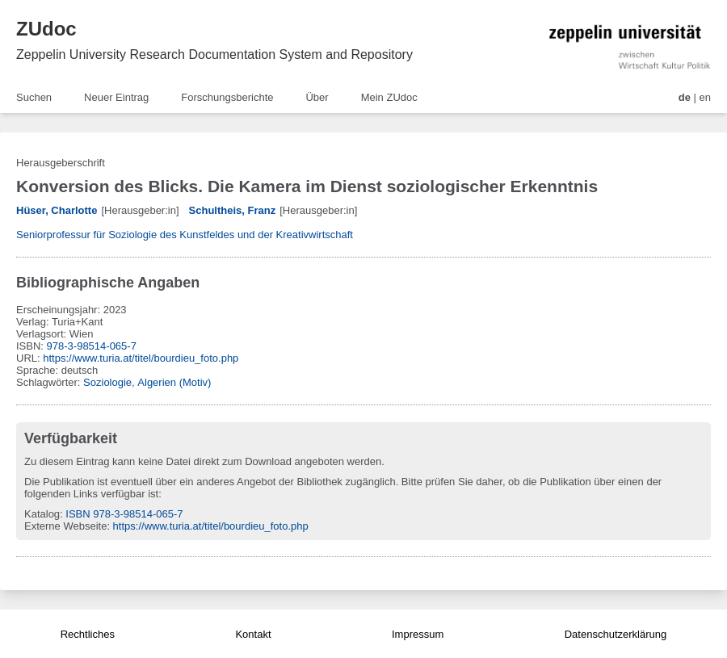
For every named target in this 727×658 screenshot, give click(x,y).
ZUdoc (46, 29)
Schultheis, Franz (232, 210)
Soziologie (107, 382)
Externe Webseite (65, 526)
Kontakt (253, 634)
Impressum (417, 634)
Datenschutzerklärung (615, 634)
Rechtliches (88, 634)
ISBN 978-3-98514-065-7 (124, 514)
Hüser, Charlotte (56, 210)
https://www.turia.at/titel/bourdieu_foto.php (140, 358)
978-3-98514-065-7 (92, 346)
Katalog (42, 514)
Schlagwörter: (49, 382)
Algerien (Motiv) (174, 382)
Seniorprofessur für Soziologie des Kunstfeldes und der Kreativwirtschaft (184, 234)
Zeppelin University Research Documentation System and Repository (214, 54)
